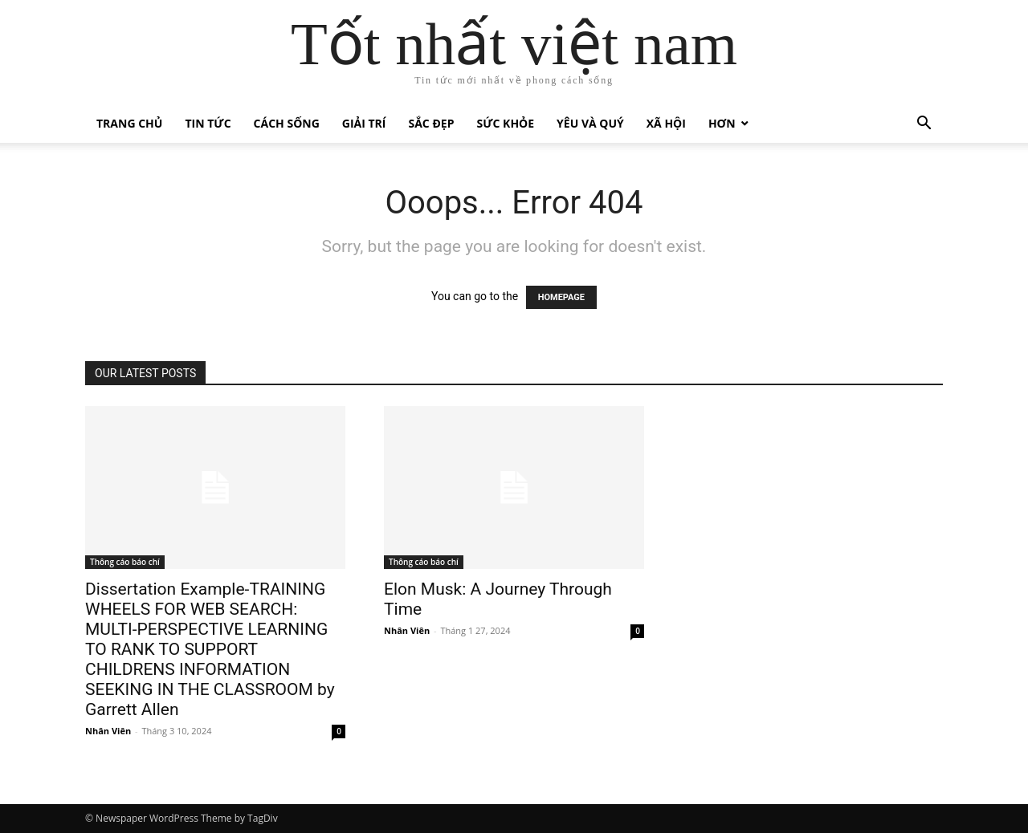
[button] (923, 124)
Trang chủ (129, 123)
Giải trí (364, 123)
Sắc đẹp (432, 123)
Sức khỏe (505, 123)
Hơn (722, 123)
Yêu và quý (590, 123)
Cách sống (287, 123)
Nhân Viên (108, 731)
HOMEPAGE (561, 297)
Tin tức (207, 123)
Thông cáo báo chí (125, 561)
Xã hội (666, 123)
